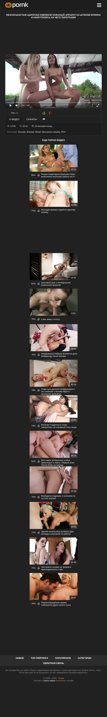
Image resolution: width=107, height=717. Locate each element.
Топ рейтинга (39, 658)
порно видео (49, 680)
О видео (14, 119)
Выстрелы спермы (51, 132)
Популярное (63, 658)
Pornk (61, 678)
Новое (20, 658)
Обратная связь (53, 663)
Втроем (30, 132)
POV (63, 132)
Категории (84, 658)
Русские (22, 132)
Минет (38, 132)
